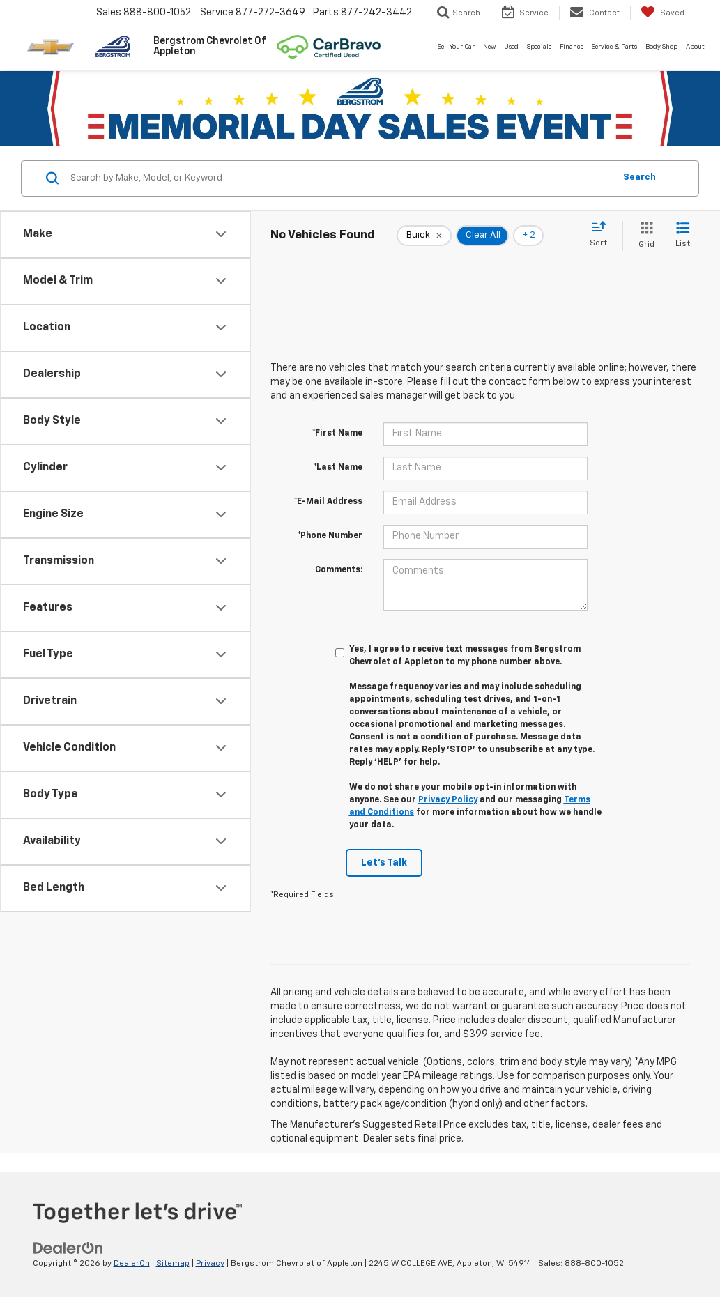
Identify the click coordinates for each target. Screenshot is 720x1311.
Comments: (338, 570)
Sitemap (173, 1263)
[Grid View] (643, 236)
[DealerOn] (68, 1248)
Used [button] (511, 47)
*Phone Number (330, 536)
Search (639, 177)
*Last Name (338, 467)
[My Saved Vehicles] (662, 13)
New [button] (489, 47)
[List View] (682, 236)
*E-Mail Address (328, 502)
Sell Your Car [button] (456, 47)
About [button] (695, 47)
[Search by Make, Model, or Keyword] (340, 178)
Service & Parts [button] (614, 47)
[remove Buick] (424, 235)
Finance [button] (571, 47)
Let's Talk (384, 863)
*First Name (337, 433)
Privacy (210, 1263)
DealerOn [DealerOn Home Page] (132, 1263)
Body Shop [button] (661, 47)
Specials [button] (539, 47)
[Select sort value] (602, 235)
